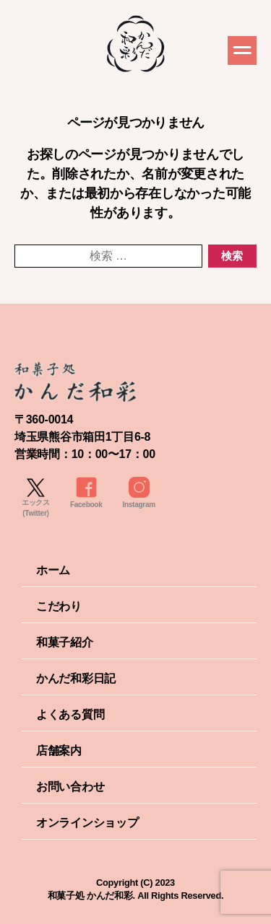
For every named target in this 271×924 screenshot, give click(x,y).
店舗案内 (59, 750)
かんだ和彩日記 (76, 678)
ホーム (53, 570)
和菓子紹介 (64, 642)
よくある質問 (70, 714)
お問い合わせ (70, 786)
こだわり (59, 606)
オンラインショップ (87, 823)
